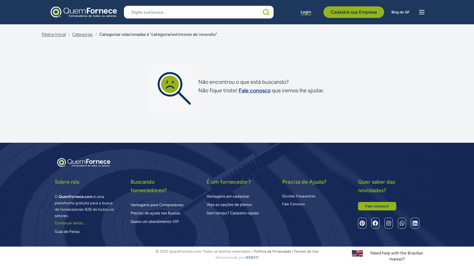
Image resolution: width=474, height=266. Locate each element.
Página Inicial (54, 34)
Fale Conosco (293, 204)
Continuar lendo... (70, 223)
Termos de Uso (306, 251)
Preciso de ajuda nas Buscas (155, 213)
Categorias (82, 34)
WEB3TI (251, 257)
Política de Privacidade (272, 251)
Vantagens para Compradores (157, 205)
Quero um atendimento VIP (155, 221)
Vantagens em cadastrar (227, 196)
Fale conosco (255, 90)
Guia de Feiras (67, 231)
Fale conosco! (377, 206)
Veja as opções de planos (229, 204)
